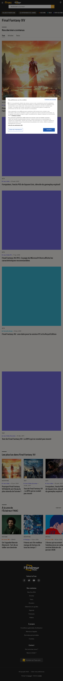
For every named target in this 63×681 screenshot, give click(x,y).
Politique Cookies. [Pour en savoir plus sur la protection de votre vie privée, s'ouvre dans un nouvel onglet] (16, 115)
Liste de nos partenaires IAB (15, 125)
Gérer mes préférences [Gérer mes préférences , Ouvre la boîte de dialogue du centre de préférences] (15, 129)
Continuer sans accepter (50, 99)
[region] (31, 115)
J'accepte (49, 129)
